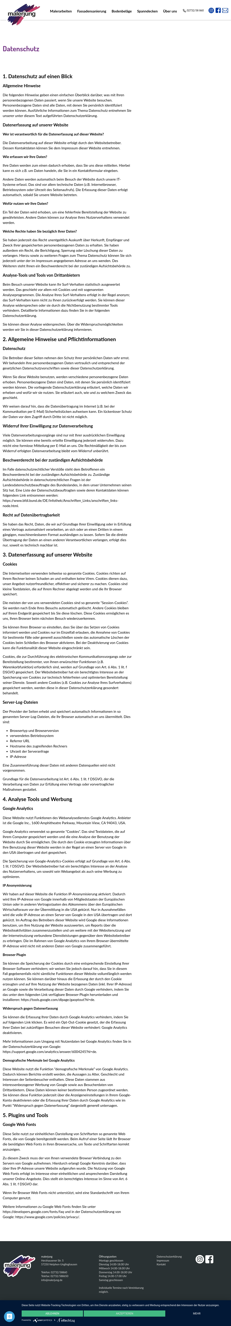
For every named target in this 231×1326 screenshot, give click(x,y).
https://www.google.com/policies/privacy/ (47, 1217)
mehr (197, 1313)
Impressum (163, 1260)
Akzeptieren (124, 1313)
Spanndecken (147, 11)
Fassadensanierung (91, 11)
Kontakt (161, 1264)
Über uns (170, 11)
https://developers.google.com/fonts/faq (33, 1212)
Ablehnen (52, 1313)
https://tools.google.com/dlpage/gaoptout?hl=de (57, 1000)
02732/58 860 (193, 10)
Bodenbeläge (122, 11)
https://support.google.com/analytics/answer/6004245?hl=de (49, 1052)
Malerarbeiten (61, 11)
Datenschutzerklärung (169, 1256)
